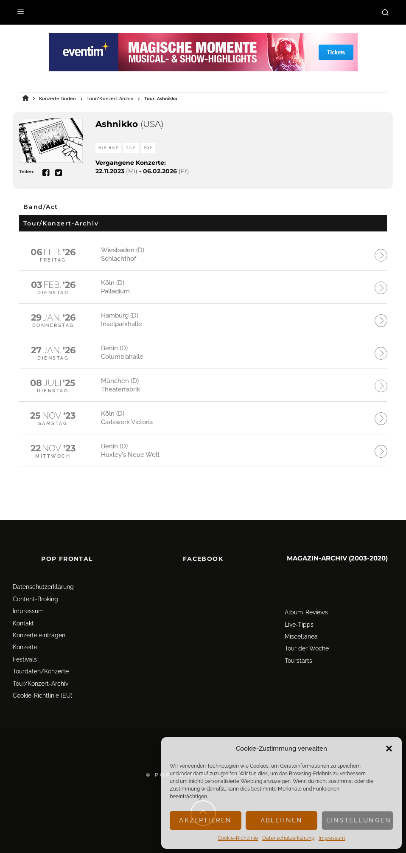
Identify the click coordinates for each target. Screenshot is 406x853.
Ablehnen (281, 820)
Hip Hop (108, 147)
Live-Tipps (299, 618)
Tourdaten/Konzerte (41, 665)
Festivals (25, 653)
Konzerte (25, 640)
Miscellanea (301, 630)
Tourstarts (298, 654)
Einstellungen (358, 820)
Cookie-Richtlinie (238, 838)
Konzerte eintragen (39, 628)
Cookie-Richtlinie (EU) (43, 689)
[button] (389, 748)
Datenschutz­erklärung (288, 838)
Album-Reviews (306, 605)
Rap (131, 147)
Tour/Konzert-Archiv (40, 676)
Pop (148, 147)
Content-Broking (35, 592)
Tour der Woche (307, 642)
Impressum (332, 838)
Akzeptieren (205, 820)
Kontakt (23, 616)
